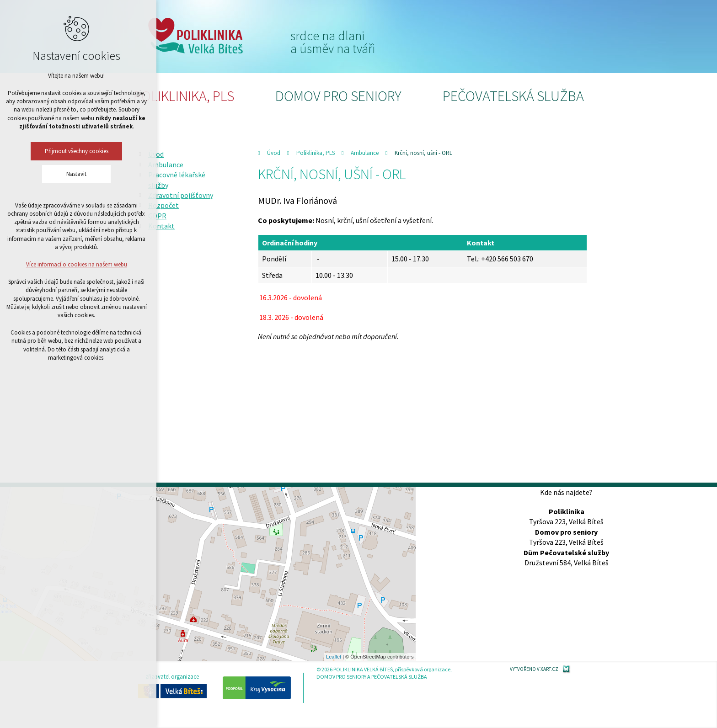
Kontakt (161, 225)
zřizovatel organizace (172, 685)
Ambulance (365, 153)
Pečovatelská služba (513, 96)
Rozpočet (163, 205)
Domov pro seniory (338, 96)
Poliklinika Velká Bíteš (195, 35)
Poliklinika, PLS (184, 96)
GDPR (157, 215)
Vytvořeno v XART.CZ (534, 669)
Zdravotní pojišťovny (180, 195)
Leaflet (333, 656)
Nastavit (45, 174)
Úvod (273, 153)
